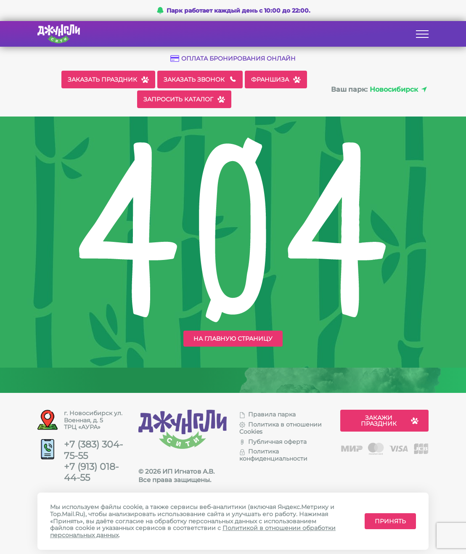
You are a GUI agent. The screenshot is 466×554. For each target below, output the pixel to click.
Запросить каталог (184, 99)
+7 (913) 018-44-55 (91, 472)
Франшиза (276, 79)
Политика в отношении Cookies (280, 428)
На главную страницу (233, 338)
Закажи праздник (390, 420)
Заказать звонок (200, 79)
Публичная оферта (273, 441)
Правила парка (267, 414)
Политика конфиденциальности (273, 455)
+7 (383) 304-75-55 (93, 450)
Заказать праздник (108, 79)
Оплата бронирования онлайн (233, 58)
